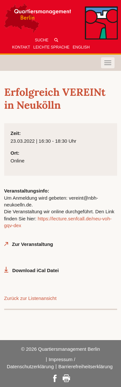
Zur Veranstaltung (32, 244)
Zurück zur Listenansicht (30, 298)
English (81, 47)
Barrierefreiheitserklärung (85, 366)
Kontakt (21, 47)
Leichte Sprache (51, 47)
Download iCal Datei (35, 270)
